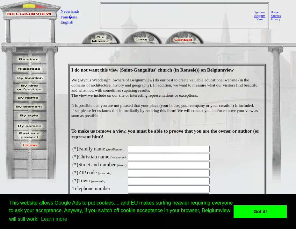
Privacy (275, 19)
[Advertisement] (178, 15)
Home (274, 12)
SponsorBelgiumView (259, 15)
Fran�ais (69, 17)
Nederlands (70, 11)
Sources (276, 15)
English (67, 22)
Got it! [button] (260, 211)
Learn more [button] (54, 219)
